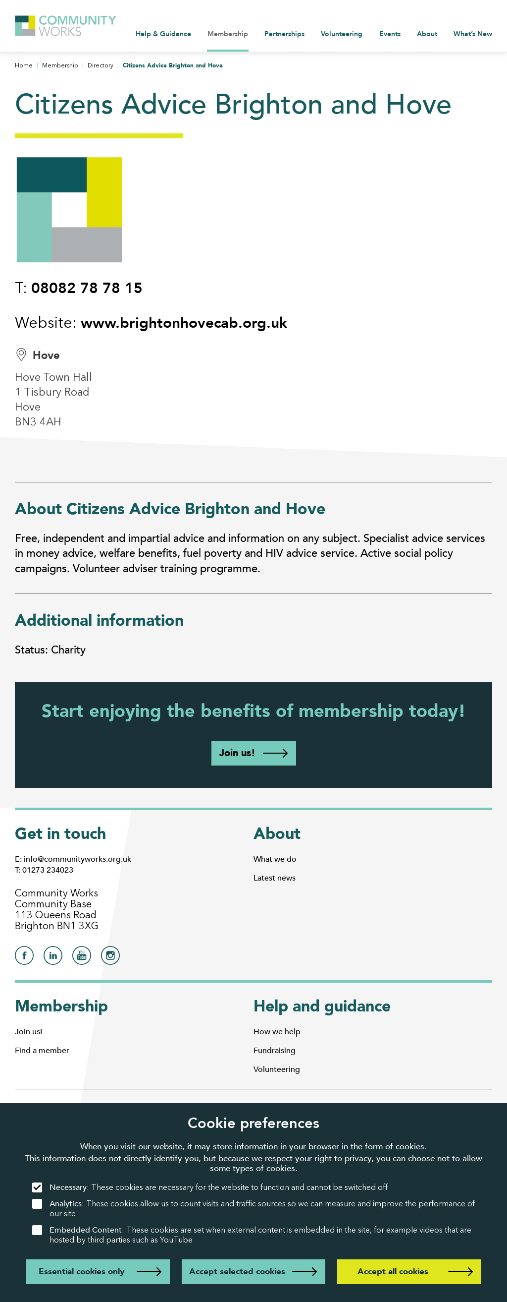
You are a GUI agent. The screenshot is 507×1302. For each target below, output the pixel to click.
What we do (275, 859)
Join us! (237, 753)
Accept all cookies (392, 1271)
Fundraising (275, 1050)
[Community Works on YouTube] (81, 958)
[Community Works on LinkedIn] (53, 958)
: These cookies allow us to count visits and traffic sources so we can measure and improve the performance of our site (253, 1208)
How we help (277, 1031)
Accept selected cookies (237, 1271)
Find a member (42, 1050)
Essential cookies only (81, 1271)
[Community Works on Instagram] (110, 958)
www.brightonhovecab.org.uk (184, 323)
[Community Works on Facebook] (24, 958)
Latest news (275, 878)
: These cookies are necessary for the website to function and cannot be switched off (210, 1188)
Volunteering (277, 1069)
